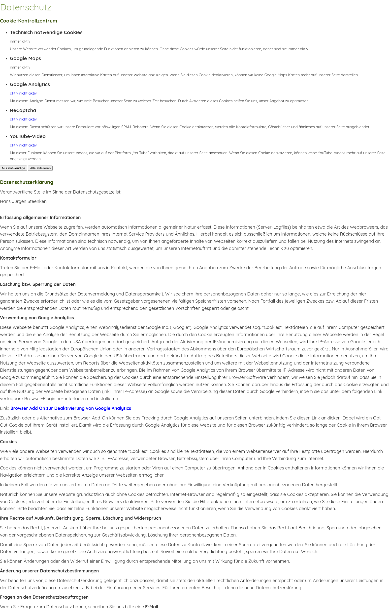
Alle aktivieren (40, 168)
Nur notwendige (13, 168)
